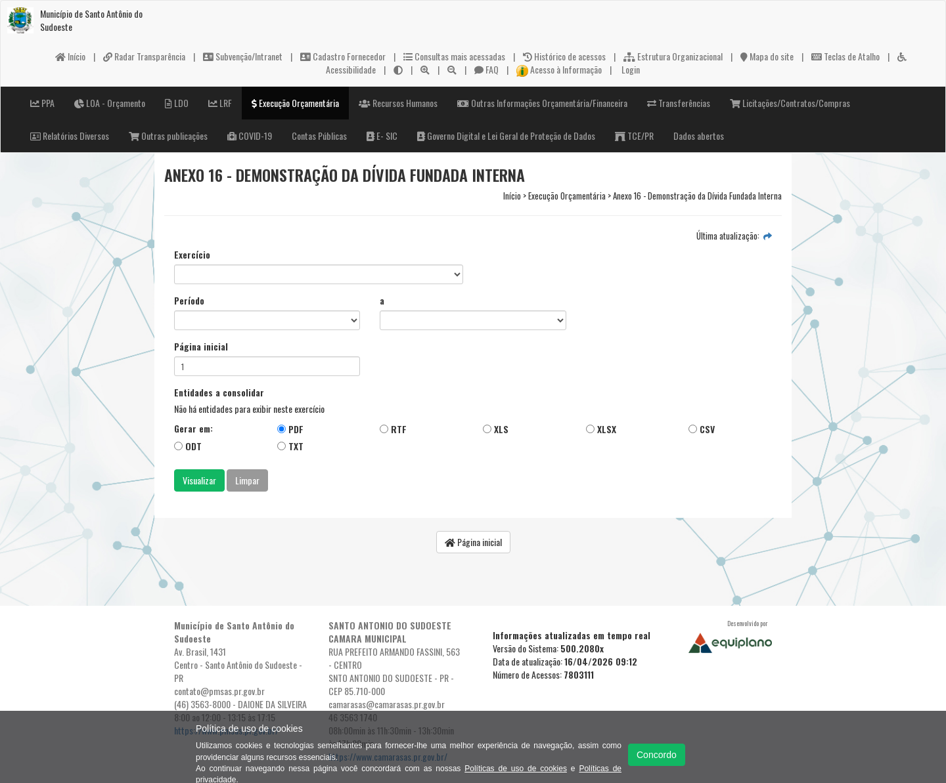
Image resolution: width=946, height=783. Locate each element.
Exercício (192, 254)
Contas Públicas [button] (319, 135)
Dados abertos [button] (698, 135)
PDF (290, 429)
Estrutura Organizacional (673, 56)
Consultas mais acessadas (454, 56)
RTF (393, 429)
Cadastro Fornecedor (343, 56)
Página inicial (201, 346)
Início (70, 56)
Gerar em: (193, 428)
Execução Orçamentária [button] (295, 103)
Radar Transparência (144, 56)
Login (629, 69)
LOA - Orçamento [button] (109, 103)
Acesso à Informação (559, 69)
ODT (188, 446)
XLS (495, 429)
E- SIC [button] (382, 135)
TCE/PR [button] (634, 135)
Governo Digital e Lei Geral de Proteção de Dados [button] (506, 135)
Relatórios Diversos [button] (69, 135)
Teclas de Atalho (845, 56)
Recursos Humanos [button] (398, 103)
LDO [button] (177, 103)
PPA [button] (42, 103)
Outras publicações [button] (168, 135)
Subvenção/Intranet (242, 56)
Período (189, 300)
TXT (290, 446)
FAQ (486, 69)
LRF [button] (220, 103)
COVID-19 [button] (249, 135)
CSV (701, 429)
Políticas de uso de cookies (515, 768)
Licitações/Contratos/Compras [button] (790, 103)
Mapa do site (767, 56)
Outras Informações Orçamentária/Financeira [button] (542, 103)
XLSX (601, 429)
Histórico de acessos (564, 56)
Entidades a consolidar (219, 392)
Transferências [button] (678, 103)
